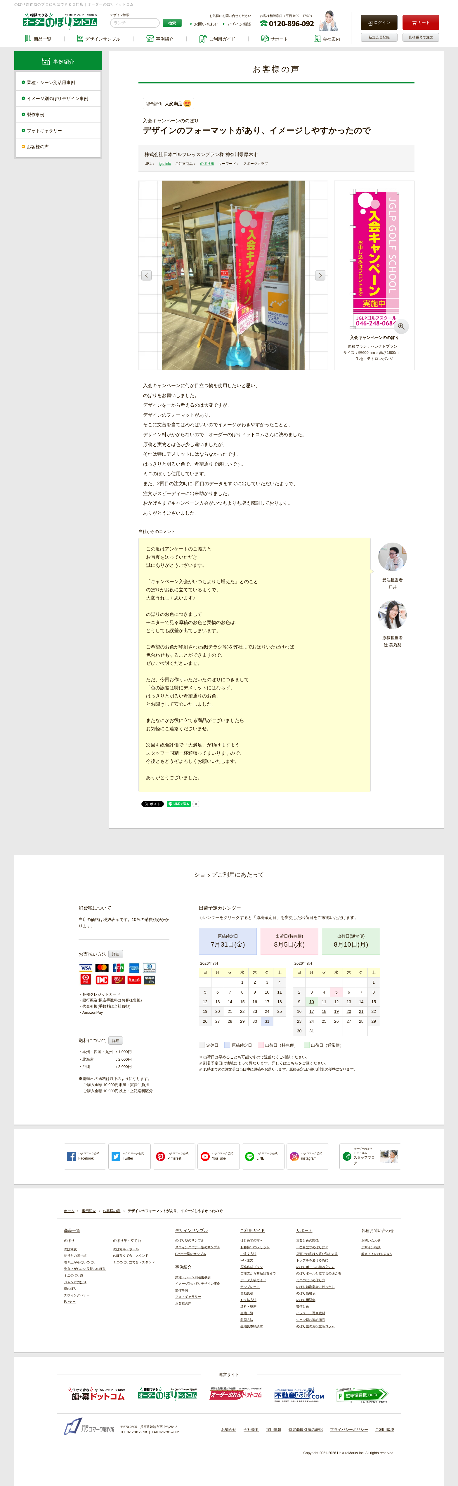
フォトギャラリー (44, 130)
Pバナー (70, 1301)
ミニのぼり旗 (73, 1275)
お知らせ (228, 1429)
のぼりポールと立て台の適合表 (318, 1273)
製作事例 (35, 114)
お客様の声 (38, 146)
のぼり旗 (207, 164)
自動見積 (246, 1293)
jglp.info (165, 164)
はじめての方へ (251, 1240)
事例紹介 (183, 1267)
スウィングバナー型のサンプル (197, 1247)
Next (320, 275)
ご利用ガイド (252, 1230)
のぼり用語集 (305, 1300)
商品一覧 (72, 1230)
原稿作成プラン (251, 1267)
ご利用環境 (384, 1429)
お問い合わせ (206, 24)
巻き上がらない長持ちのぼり (85, 1268)
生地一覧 (246, 1313)
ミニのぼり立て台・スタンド (134, 1262)
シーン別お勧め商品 (310, 1319)
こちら (292, 1063)
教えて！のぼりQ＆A (376, 1254)
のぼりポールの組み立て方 (315, 1267)
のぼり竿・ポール (126, 1249)
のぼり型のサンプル (189, 1240)
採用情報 (273, 1429)
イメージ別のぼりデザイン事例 (57, 98)
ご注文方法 (248, 1254)
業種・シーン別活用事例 (51, 82)
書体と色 (302, 1306)
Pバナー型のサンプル (190, 1254)
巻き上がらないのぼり (80, 1262)
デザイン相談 (239, 24)
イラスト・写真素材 (310, 1313)
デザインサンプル (191, 1230)
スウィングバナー (77, 1295)
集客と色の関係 (307, 1240)
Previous (146, 275)
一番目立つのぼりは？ (312, 1247)
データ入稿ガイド (253, 1280)
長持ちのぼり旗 (75, 1255)
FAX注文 (246, 1260)
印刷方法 (246, 1319)
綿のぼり (70, 1288)
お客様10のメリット (255, 1247)
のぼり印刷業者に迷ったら (315, 1287)
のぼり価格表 (305, 1293)
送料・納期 (248, 1306)
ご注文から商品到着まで (258, 1273)
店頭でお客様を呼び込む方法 (317, 1254)
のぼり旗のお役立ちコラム (315, 1326)
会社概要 (251, 1429)
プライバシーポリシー (349, 1429)
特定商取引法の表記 (306, 1429)
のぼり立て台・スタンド (130, 1255)
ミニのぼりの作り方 (310, 1280)
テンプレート (250, 1287)
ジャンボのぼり (75, 1282)
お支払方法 (248, 1300)
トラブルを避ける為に (312, 1260)
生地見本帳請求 (251, 1326)
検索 (172, 23)
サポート (304, 1230)
